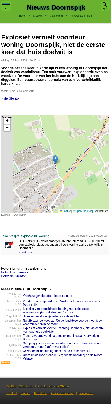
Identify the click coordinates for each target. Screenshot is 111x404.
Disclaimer (86, 393)
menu (6, 6)
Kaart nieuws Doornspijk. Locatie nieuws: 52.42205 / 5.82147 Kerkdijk (54, 164)
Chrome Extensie (62, 393)
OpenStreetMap (84, 211)
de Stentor (12, 98)
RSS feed (40, 393)
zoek (105, 9)
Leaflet (65, 211)
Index (22, 15)
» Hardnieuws (26, 252)
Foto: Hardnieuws (14, 272)
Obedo (64, 386)
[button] (55, 159)
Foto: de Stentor (13, 276)
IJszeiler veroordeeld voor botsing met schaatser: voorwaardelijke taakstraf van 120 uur (56, 310)
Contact (11, 393)
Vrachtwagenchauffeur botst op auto (47, 296)
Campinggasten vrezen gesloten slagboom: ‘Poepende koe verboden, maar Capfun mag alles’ (62, 345)
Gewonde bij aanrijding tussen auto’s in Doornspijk (56, 351)
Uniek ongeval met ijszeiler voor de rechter (51, 316)
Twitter (25, 393)
